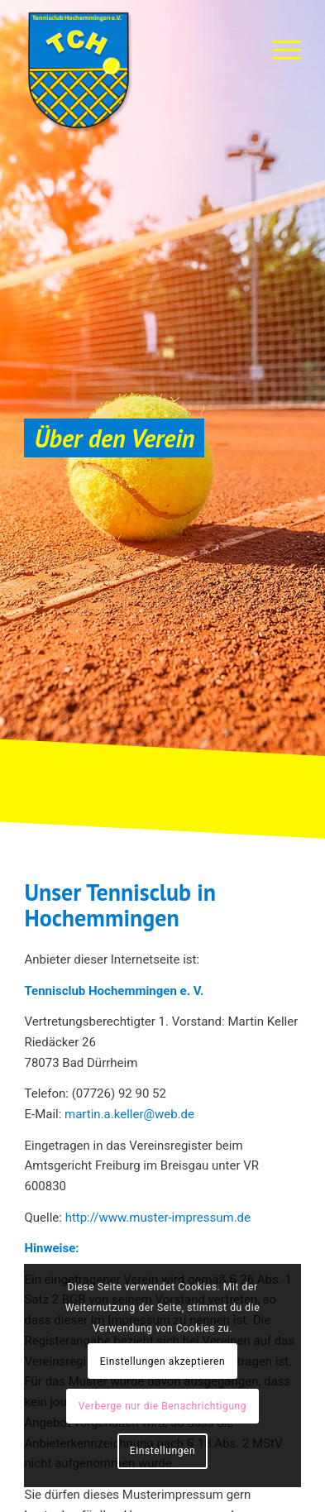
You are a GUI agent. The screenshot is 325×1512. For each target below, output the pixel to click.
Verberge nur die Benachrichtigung (162, 1406)
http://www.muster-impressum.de (158, 1217)
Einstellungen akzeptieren (162, 1361)
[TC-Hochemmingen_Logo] (134, 70)
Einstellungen (162, 1451)
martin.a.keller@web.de (129, 1114)
